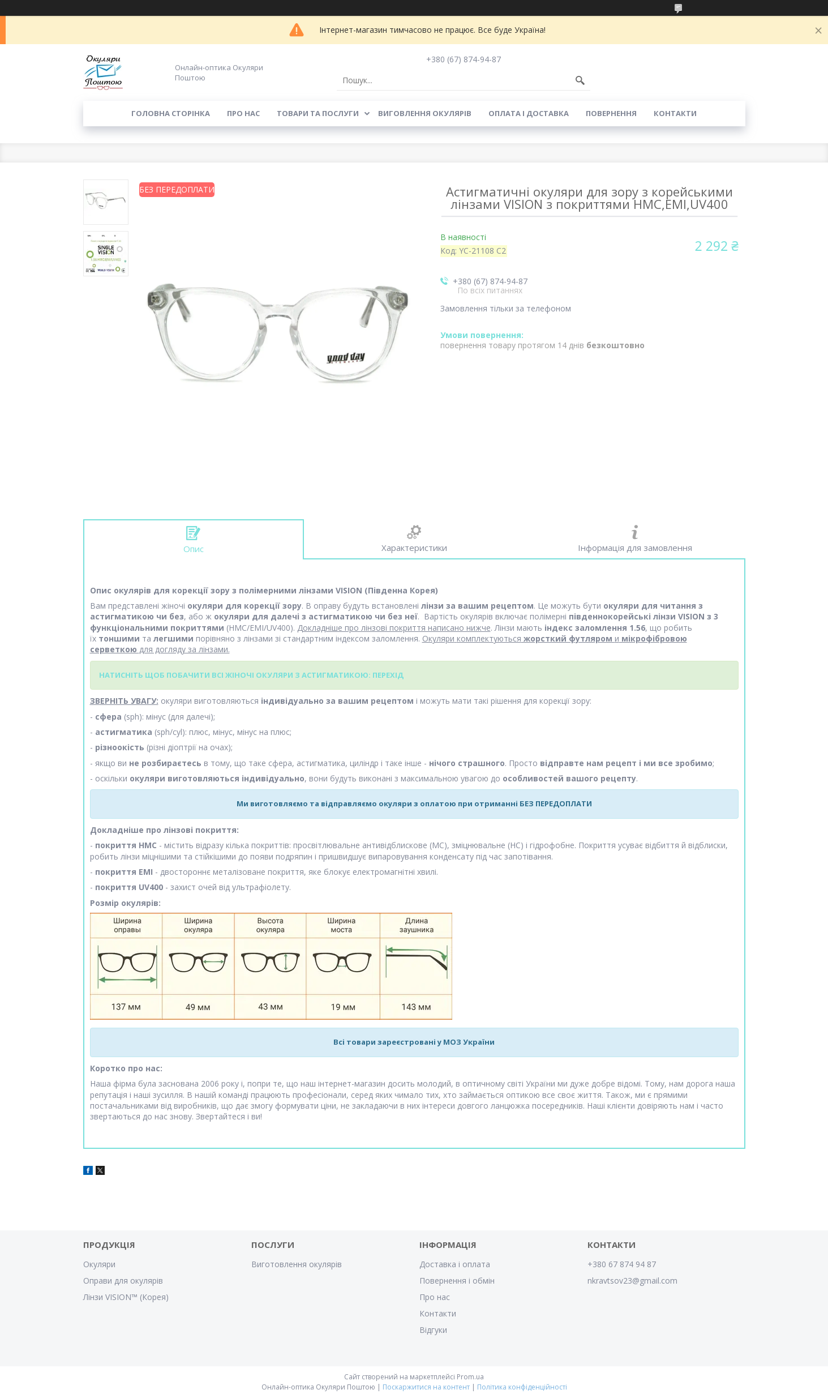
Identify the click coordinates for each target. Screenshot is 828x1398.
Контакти (675, 113)
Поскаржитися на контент (426, 1387)
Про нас (243, 113)
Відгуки (433, 1329)
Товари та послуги (318, 113)
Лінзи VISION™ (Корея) (126, 1297)
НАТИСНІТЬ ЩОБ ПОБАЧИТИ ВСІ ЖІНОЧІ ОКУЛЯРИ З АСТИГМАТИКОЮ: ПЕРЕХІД (251, 675)
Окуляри (99, 1264)
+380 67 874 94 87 (621, 1264)
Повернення (611, 113)
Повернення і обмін (457, 1280)
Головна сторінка (170, 113)
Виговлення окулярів (424, 113)
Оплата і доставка (528, 113)
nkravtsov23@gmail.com (632, 1280)
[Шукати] (580, 80)
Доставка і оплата (454, 1264)
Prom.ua (470, 1377)
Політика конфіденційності (522, 1387)
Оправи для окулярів (123, 1280)
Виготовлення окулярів (296, 1264)
